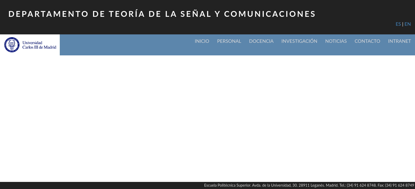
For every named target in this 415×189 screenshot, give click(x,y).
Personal (229, 41)
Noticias (336, 41)
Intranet (399, 41)
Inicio (202, 41)
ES (398, 24)
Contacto (367, 41)
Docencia (261, 41)
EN (408, 24)
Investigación (299, 41)
